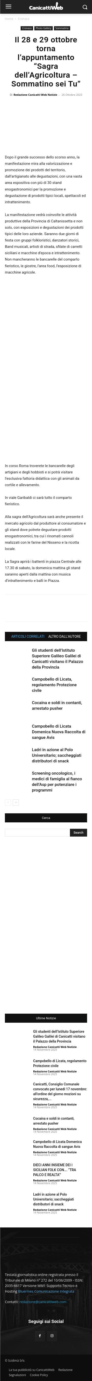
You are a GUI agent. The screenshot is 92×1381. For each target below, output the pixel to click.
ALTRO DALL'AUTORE (64, 636)
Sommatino (62, 28)
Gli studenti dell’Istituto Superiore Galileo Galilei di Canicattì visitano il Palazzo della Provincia (59, 1036)
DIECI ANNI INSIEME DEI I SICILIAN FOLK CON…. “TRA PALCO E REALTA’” (54, 1170)
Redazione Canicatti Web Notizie (35, 94)
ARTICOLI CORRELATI (27, 636)
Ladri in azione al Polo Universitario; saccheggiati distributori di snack (56, 755)
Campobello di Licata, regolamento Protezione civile (54, 685)
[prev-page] (8, 802)
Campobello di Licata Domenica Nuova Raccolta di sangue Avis (58, 732)
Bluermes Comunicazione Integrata (46, 1291)
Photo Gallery (43, 28)
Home (9, 19)
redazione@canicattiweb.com (42, 1301)
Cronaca (23, 19)
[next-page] (16, 802)
